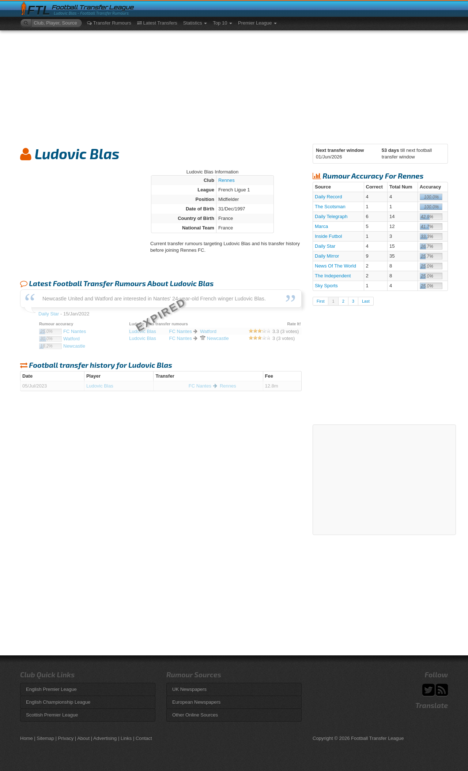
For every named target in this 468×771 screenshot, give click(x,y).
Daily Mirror (327, 256)
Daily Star (325, 246)
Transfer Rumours (109, 23)
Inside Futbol (328, 236)
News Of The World (335, 266)
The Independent (333, 275)
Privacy (66, 738)
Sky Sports (326, 285)
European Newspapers (196, 702)
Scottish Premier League (52, 715)
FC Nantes (200, 386)
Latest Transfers (157, 23)
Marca (321, 226)
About (83, 738)
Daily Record (328, 196)
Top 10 (222, 23)
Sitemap (45, 738)
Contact (144, 738)
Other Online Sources (195, 715)
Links (126, 738)
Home (26, 738)
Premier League (257, 23)
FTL (38, 10)
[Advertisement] (234, 85)
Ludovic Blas (99, 386)
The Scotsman (330, 206)
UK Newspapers (189, 689)
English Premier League (51, 689)
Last (366, 301)
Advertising (105, 738)
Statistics (195, 23)
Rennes (226, 180)
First (320, 301)
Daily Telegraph (331, 216)
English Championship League (58, 702)
